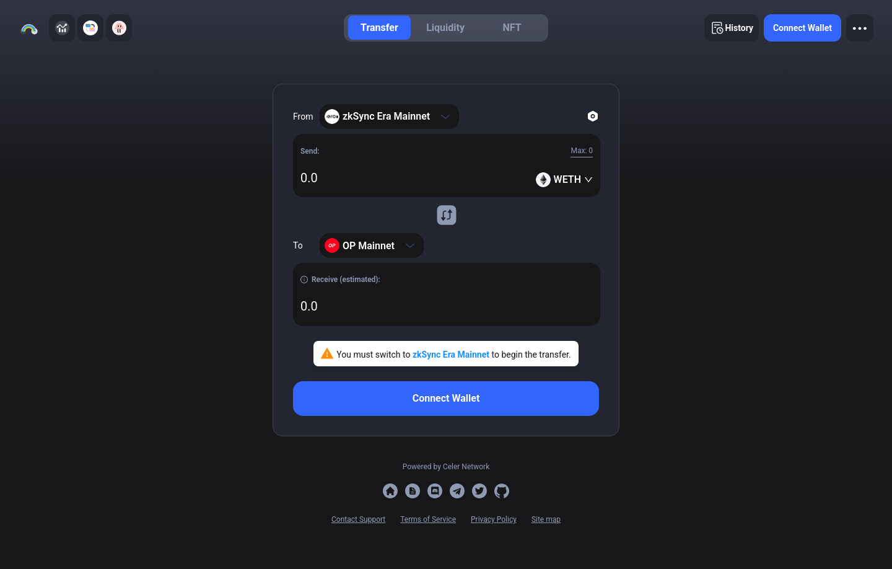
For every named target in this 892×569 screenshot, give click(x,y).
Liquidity (445, 27)
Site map (546, 519)
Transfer (379, 27)
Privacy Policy (494, 519)
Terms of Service (428, 519)
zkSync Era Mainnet (452, 354)
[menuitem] (379, 27)
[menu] (446, 28)
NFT (512, 27)
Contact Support (358, 519)
